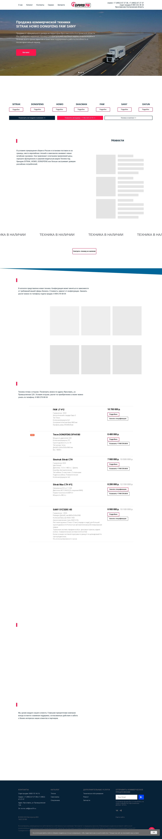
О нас (20, 5)
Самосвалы (55, 797)
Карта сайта (120, 817)
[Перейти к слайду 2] (81, 72)
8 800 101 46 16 (137, 5)
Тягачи (53, 793)
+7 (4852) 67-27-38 (30, 797)
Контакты (40, 5)
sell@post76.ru (31, 808)
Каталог (29, 5)
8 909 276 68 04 (59, 294)
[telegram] (120, 810)
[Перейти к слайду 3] (83, 72)
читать (124, 805)
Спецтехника (55, 800)
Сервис (51, 5)
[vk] (117, 810)
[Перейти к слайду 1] (78, 72)
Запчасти (61, 5)
